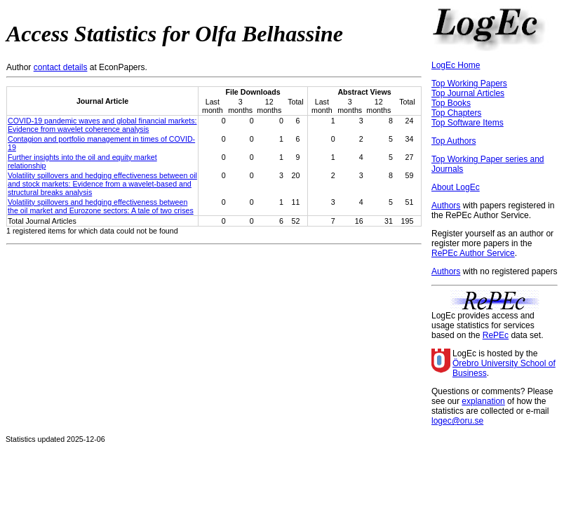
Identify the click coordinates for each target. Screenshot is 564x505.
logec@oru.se (457, 421)
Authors (445, 205)
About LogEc (455, 187)
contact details (61, 67)
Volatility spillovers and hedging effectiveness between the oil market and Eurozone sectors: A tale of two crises (101, 206)
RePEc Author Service (473, 253)
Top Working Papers (469, 83)
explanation (483, 401)
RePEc (496, 335)
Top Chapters (456, 113)
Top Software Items (467, 123)
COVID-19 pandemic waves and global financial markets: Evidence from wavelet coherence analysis (102, 124)
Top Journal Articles (467, 93)
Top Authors (453, 141)
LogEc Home (455, 65)
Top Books (451, 103)
